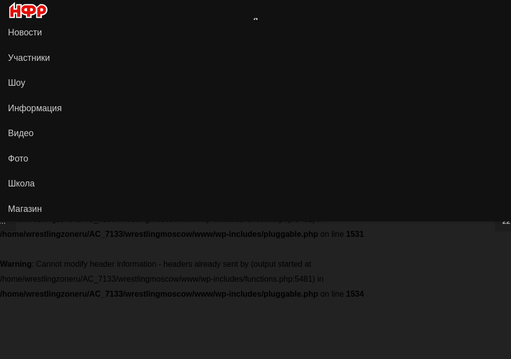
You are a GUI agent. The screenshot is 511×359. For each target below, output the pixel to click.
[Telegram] (380, 55)
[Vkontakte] (489, 10)
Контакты (207, 158)
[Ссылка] (54, 9)
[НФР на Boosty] (330, 55)
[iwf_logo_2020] (28, 10)
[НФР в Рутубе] (280, 55)
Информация (258, 158)
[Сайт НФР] (473, 10)
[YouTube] (231, 55)
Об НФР (307, 158)
